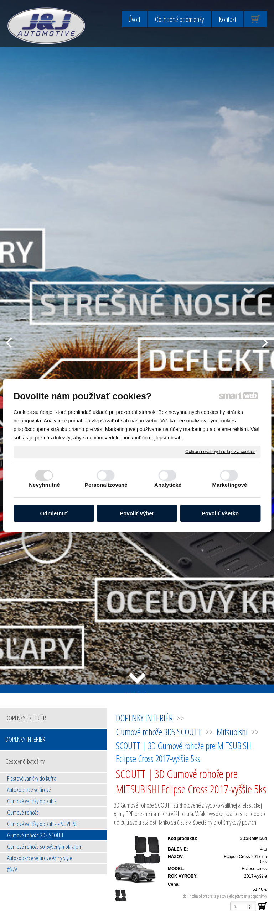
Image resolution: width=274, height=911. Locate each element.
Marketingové (229, 485)
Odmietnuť (53, 513)
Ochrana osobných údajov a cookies (220, 451)
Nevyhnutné (44, 485)
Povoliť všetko (220, 513)
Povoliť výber (137, 513)
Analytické (167, 485)
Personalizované (106, 485)
